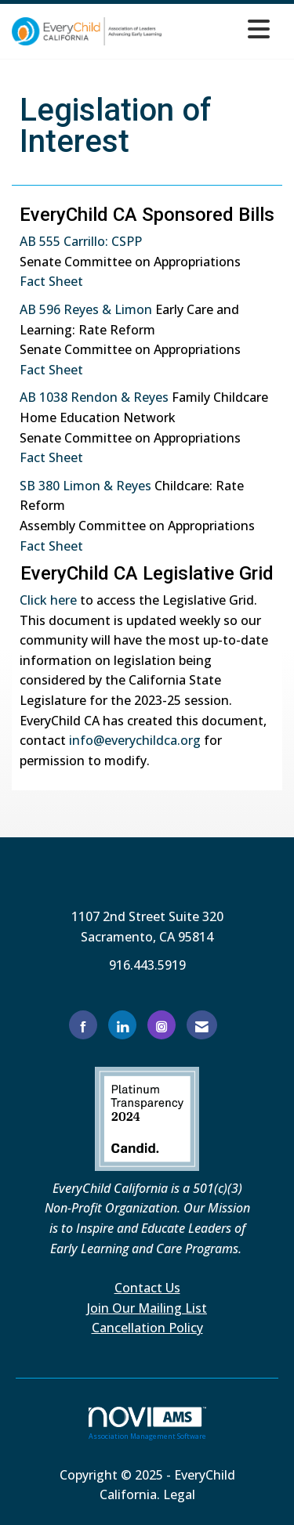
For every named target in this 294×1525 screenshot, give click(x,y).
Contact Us (147, 1287)
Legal (179, 1494)
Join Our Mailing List (147, 1308)
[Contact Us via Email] (202, 1024)
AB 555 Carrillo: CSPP (81, 241)
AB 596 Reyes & (67, 309)
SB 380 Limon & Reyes (85, 485)
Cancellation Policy (147, 1327)
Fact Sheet (51, 281)
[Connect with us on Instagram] (161, 1024)
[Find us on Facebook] (83, 1024)
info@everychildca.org (135, 740)
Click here (48, 600)
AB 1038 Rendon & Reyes (94, 397)
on (144, 309)
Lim (125, 309)
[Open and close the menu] (219, 28)
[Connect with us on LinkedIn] (122, 1024)
